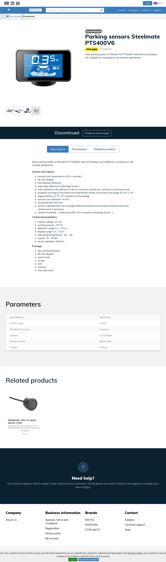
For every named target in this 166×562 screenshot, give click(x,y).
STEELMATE (92, 529)
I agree (73, 559)
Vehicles (35, 10)
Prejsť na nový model (98, 132)
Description (57, 148)
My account (52, 537)
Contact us (146, 10)
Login (147, 3)
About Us (11, 519)
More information (88, 559)
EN (158, 3)
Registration (52, 527)
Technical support (135, 524)
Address (129, 519)
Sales (128, 529)
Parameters (79, 148)
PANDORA (91, 524)
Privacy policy (53, 532)
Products (122, 10)
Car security (21, 16)
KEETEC (90, 519)
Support (157, 10)
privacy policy (135, 553)
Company (133, 10)
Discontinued (38, 16)
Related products (105, 148)
